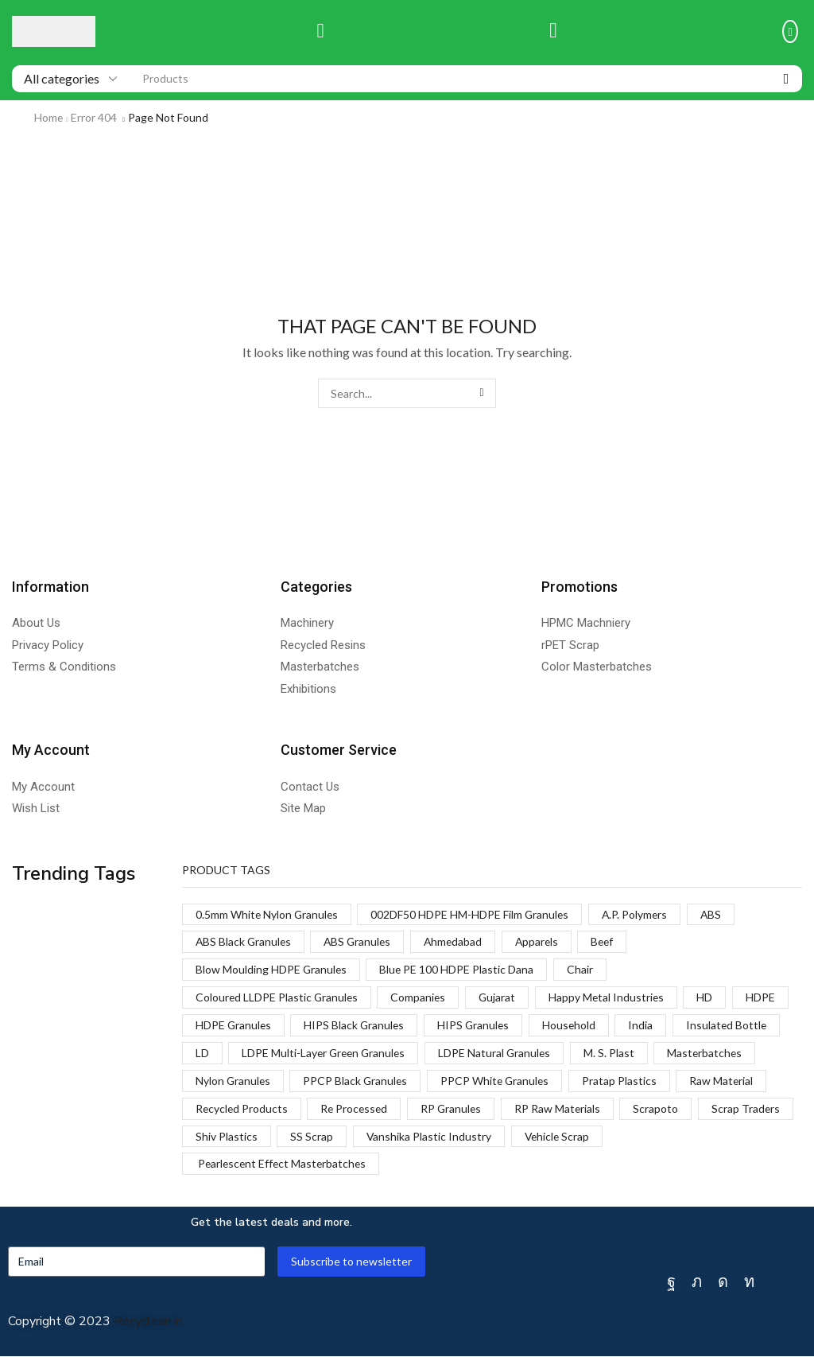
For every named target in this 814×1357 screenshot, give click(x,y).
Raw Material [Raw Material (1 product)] (727, 1081)
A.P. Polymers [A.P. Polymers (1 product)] (639, 914)
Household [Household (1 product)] (574, 1025)
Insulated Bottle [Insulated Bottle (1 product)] (732, 1025)
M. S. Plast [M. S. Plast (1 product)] (615, 1053)
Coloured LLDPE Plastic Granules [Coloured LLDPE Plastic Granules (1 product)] (278, 998)
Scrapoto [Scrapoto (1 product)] (661, 1109)
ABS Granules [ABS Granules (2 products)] (360, 942)
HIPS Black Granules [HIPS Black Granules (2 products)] (356, 1025)
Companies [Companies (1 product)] (420, 998)
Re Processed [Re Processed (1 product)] (356, 1109)
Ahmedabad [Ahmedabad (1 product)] (458, 942)
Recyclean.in (148, 1323)
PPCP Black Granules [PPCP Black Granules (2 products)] (357, 1081)
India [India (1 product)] (646, 1025)
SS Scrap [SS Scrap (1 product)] (414, 1137)
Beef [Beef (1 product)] (610, 942)
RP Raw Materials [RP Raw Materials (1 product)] (563, 1109)
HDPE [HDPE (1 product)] (766, 998)
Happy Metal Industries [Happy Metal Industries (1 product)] (610, 998)
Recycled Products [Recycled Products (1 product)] (242, 1109)
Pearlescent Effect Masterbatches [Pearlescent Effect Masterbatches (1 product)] (283, 1165)
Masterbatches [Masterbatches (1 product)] (711, 1053)
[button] (320, 31)
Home (49, 117)
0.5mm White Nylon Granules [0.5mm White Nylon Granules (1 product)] (268, 914)
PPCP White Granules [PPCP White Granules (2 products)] (499, 1081)
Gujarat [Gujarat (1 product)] (500, 998)
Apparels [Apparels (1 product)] (543, 942)
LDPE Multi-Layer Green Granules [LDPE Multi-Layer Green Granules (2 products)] (325, 1053)
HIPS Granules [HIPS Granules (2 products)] (477, 1025)
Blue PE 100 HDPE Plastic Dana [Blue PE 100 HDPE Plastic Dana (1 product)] (458, 970)
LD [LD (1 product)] (202, 1053)
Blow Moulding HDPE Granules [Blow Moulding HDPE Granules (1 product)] (272, 970)
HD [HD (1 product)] (710, 998)
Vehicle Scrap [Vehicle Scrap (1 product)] (660, 1137)
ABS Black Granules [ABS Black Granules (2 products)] (244, 942)
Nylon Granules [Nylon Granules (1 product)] (234, 1081)
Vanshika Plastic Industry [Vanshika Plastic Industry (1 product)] (532, 1137)
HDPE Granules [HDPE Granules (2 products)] (234, 1025)
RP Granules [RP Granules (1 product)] (455, 1109)
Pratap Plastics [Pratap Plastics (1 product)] (624, 1081)
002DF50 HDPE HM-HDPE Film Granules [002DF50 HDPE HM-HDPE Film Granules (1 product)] (472, 914)
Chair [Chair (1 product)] (582, 970)
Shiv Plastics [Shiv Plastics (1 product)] (328, 1137)
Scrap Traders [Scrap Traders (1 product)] (230, 1137)
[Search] (786, 78)
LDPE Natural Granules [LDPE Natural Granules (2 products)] (499, 1053)
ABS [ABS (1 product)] (716, 914)
